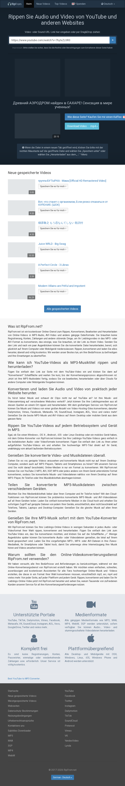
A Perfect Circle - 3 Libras (53, 264)
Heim (29, 3)
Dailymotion (71, 710)
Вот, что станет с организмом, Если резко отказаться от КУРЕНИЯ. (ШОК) (73, 203)
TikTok (68, 715)
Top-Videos (61, 3)
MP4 (10, 750)
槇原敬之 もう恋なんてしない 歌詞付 (60, 222)
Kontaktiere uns (16, 725)
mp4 (94, 126)
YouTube (69, 690)
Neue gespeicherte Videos (22, 695)
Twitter (68, 700)
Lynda (68, 745)
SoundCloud (71, 720)
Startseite (13, 690)
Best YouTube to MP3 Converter (24, 678)
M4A (10, 740)
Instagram (70, 705)
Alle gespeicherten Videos (62, 308)
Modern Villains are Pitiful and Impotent (61, 285)
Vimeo (68, 730)
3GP (10, 745)
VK (66, 735)
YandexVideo (72, 740)
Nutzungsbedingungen (20, 715)
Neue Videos (43, 3)
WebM (11, 755)
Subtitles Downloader (19, 730)
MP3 (10, 735)
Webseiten (13, 705)
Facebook (70, 695)
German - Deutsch (62, 777)
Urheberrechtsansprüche (21, 720)
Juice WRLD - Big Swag (52, 243)
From (15, 4)
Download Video (77, 126)
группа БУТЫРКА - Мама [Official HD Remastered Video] (72, 180)
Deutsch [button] (108, 3)
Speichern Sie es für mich (53, 186)
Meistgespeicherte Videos (22, 700)
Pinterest (70, 725)
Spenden (79, 3)
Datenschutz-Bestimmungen (23, 710)
